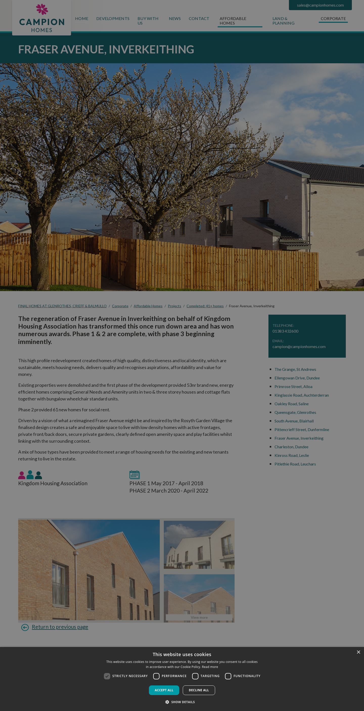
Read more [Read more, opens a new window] (210, 667)
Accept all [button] (164, 690)
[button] (182, 702)
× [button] (358, 652)
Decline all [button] (199, 690)
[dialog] (182, 679)
